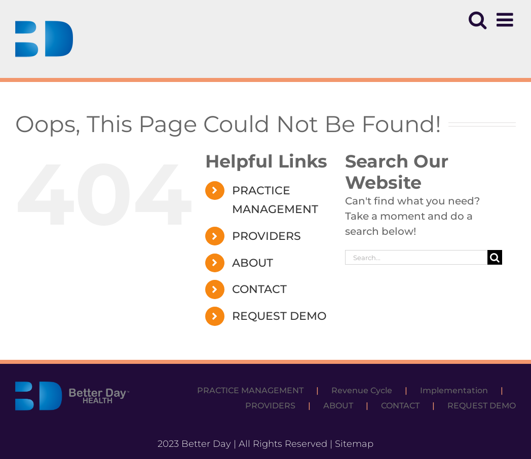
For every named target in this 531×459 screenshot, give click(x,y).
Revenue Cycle (361, 390)
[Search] (494, 257)
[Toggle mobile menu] (506, 19)
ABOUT (252, 263)
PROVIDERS (266, 236)
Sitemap (354, 443)
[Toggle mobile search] (477, 19)
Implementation (454, 390)
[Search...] (416, 257)
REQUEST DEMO (279, 316)
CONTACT (259, 289)
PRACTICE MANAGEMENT (250, 390)
